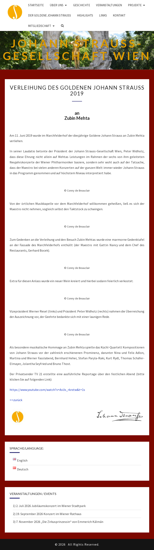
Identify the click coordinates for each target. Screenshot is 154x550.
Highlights (85, 15)
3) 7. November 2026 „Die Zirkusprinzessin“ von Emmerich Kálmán (58, 522)
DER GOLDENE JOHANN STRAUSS (49, 15)
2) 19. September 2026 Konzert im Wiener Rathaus (47, 514)
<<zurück (16, 400)
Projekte (135, 5)
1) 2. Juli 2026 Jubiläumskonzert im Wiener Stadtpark (49, 506)
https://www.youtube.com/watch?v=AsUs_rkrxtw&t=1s (47, 390)
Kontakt (119, 15)
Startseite (36, 5)
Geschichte (81, 5)
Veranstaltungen (109, 5)
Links (103, 15)
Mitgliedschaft (39, 26)
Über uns (56, 5)
